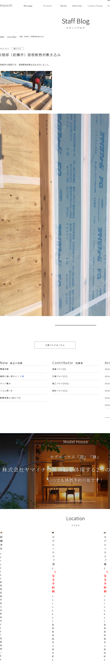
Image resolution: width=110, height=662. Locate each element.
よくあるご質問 (67, 641)
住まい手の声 (66, 618)
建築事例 (64, 614)
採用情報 (64, 649)
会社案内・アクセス (69, 645)
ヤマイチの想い (41, 618)
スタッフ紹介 (66, 638)
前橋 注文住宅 (66, 622)
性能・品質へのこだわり (45, 630)
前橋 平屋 (65, 630)
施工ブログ (17, 48)
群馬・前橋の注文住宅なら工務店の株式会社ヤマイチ (72, 660)
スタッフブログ (12, 36)
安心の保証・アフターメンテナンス (44, 635)
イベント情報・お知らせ (45, 614)
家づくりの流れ (41, 640)
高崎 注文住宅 (66, 626)
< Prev (38, 332)
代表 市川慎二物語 (94, 622)
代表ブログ (91, 618)
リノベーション (67, 634)
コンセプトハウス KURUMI (73, 653)
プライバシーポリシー (96, 626)
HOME (2, 36)
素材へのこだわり (42, 626)
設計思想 (38, 622)
